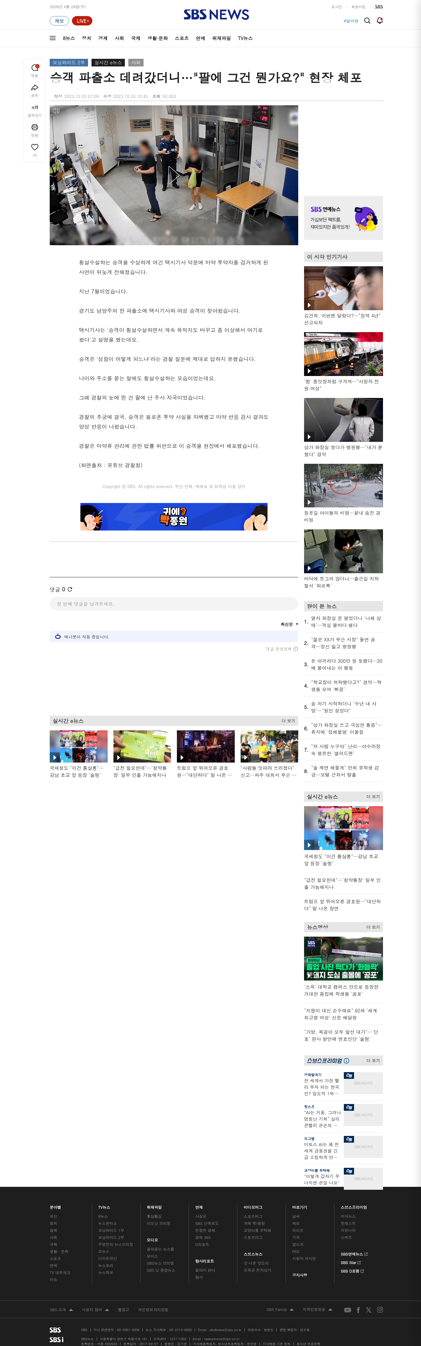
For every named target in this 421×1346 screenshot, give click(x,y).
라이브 (297, 1230)
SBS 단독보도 (207, 1223)
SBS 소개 (61, 1310)
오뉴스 (104, 1251)
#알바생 (351, 21)
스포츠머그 (253, 1216)
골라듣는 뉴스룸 (160, 1249)
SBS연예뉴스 (354, 1253)
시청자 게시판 (304, 1258)
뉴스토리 (105, 1265)
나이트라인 (107, 1258)
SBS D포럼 (352, 1270)
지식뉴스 (348, 1216)
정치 (86, 38)
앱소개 (297, 1244)
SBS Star (351, 1262)
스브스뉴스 (253, 1252)
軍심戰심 (154, 1216)
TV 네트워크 (60, 1272)
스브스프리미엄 (354, 1205)
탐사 (199, 1277)
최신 (53, 1216)
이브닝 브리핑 (158, 1223)
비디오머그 (253, 1205)
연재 (199, 1205)
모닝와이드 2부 (69, 62)
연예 (200, 38)
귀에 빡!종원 (254, 1223)
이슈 (53, 1279)
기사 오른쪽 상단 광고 (342, 143)
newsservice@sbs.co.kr (221, 1339)
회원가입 (358, 6)
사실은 (201, 1216)
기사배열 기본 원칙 (276, 1344)
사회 (119, 38)
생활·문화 (157, 38)
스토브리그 (253, 1237)
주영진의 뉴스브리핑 (115, 1244)
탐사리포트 (204, 1259)
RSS (295, 1251)
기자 (296, 1237)
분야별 (55, 1205)
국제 (135, 38)
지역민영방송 (317, 1309)
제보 (296, 1223)
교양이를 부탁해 (317, 1170)
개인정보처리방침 (153, 1309)
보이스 (152, 1256)
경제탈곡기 (313, 1074)
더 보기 (287, 720)
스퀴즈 (346, 1237)
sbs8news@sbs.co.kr (225, 1330)
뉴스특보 (105, 1272)
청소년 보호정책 (308, 1344)
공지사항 (299, 1275)
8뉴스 (69, 38)
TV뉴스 (245, 38)
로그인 (336, 6)
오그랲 (309, 1138)
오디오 (152, 1238)
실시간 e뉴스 (108, 62)
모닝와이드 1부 (111, 1230)
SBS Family (280, 1309)
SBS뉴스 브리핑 (160, 1263)
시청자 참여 (95, 1310)
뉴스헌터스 (107, 1223)
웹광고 (123, 1309)
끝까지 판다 (205, 1270)
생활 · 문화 (59, 1251)
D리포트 (202, 1244)
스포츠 (182, 38)
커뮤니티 (348, 1230)
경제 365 (202, 1237)
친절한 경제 (205, 1230)
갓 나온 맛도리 (256, 1263)
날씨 (296, 1216)
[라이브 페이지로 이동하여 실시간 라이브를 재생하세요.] (82, 20)
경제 (103, 38)
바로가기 (299, 1205)
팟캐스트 (348, 1223)
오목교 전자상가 (257, 1270)
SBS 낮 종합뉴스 (161, 1270)
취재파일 (221, 38)
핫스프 (309, 1106)
